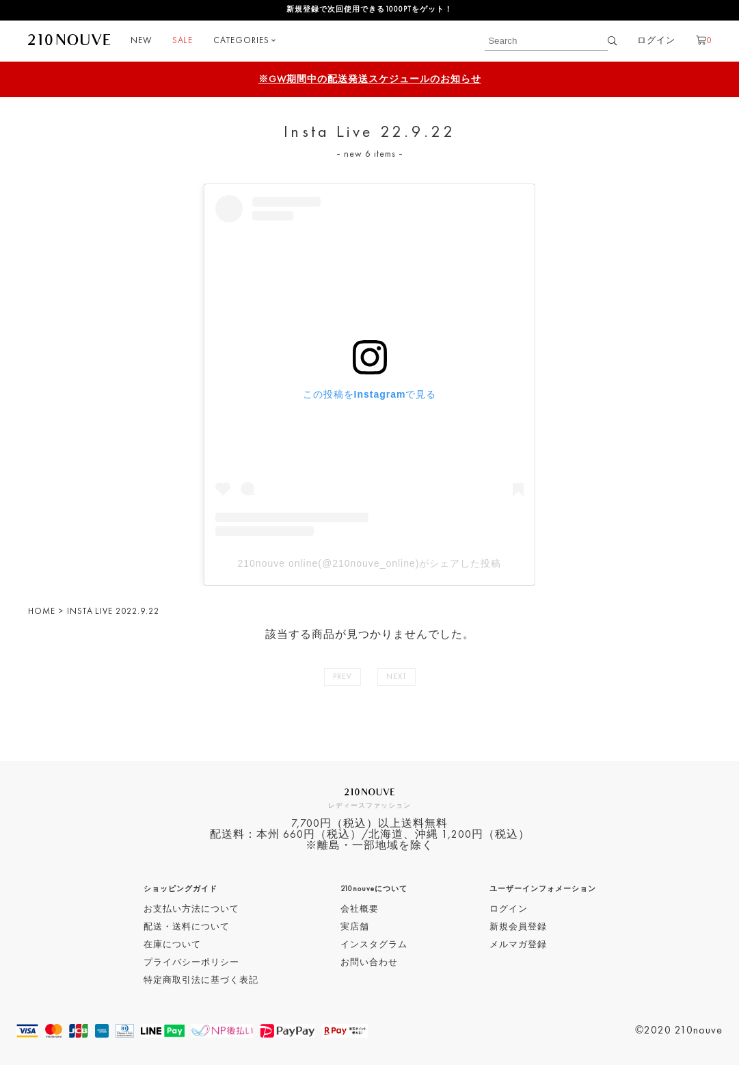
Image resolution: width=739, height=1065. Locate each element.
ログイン (656, 40)
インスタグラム (373, 944)
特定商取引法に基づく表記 (201, 980)
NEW (141, 40)
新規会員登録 (518, 927)
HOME (41, 611)
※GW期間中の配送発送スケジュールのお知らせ (369, 79)
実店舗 (354, 927)
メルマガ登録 (518, 944)
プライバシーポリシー (191, 962)
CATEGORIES (241, 40)
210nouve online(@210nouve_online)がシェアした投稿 (370, 563)
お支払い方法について (191, 909)
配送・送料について (187, 927)
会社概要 (359, 909)
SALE (182, 40)
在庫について (172, 944)
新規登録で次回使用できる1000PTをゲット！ (369, 10)
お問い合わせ (369, 962)
